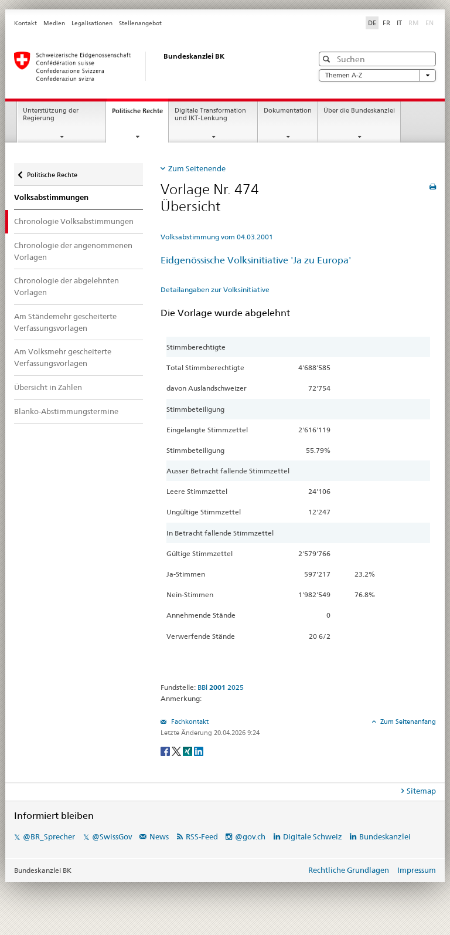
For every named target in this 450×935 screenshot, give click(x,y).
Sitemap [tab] (421, 790)
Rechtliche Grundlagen (348, 870)
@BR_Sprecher (49, 836)
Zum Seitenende (197, 168)
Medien (54, 23)
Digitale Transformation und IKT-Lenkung (210, 114)
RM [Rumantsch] (413, 23)
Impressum (416, 870)
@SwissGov (112, 836)
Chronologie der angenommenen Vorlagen (73, 251)
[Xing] (188, 750)
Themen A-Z (377, 75)
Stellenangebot (140, 23)
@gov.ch (250, 836)
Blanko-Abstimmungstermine (66, 411)
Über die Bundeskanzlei (359, 110)
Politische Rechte (140, 114)
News (159, 836)
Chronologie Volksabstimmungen (74, 221)
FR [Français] (386, 23)
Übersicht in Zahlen (48, 387)
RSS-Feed (202, 836)
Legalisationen (91, 23)
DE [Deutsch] (372, 23)
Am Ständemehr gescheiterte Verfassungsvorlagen (65, 322)
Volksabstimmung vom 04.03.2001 (217, 236)
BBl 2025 (220, 687)
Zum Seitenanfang (407, 721)
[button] (328, 59)
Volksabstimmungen (51, 197)
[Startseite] (151, 66)
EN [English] (429, 23)
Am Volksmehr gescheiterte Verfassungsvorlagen (62, 357)
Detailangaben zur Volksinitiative (215, 289)
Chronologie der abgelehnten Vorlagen (66, 286)
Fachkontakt (189, 721)
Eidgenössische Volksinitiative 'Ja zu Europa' (256, 260)
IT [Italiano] (399, 23)
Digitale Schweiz (313, 836)
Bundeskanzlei (385, 836)
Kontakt (25, 23)
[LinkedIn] (198, 750)
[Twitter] (177, 750)
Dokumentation (288, 110)
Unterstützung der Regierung (51, 114)
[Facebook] (166, 750)
